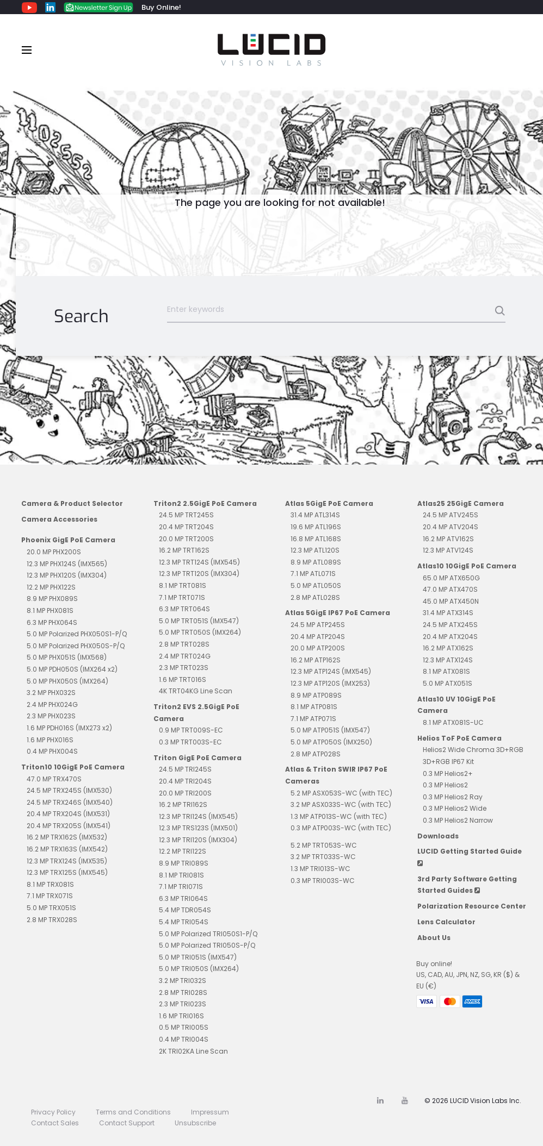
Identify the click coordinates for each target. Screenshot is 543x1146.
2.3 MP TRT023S (183, 667)
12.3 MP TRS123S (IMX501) (198, 827)
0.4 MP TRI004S (183, 1039)
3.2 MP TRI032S (182, 980)
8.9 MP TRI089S (183, 863)
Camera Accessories (59, 519)
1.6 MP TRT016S (182, 679)
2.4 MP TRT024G (185, 656)
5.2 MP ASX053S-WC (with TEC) (341, 793)
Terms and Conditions (133, 1112)
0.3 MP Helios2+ (448, 773)
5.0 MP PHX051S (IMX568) (67, 657)
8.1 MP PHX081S (50, 610)
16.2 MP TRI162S (183, 804)
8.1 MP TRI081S (181, 875)
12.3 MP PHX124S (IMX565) (67, 563)
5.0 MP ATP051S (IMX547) (330, 730)
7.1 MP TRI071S (181, 886)
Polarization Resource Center (471, 906)
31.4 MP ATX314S (448, 612)
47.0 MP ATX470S (450, 589)
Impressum (210, 1112)
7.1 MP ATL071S (313, 573)
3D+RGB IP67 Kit (448, 761)
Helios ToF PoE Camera (459, 738)
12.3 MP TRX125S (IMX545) (67, 872)
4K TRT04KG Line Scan (195, 691)
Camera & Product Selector (72, 503)
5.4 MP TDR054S (185, 910)
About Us (434, 937)
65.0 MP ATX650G (451, 578)
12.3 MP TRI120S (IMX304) (198, 839)
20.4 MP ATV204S (450, 526)
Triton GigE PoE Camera (197, 757)
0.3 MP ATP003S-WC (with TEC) (341, 827)
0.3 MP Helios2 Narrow (458, 820)
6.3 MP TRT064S (184, 608)
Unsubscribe (195, 1123)
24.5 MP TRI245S (185, 769)
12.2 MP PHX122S (51, 587)
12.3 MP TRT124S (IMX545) (199, 562)
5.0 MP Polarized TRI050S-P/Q (207, 945)
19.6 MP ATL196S (316, 526)
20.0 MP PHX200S (54, 551)
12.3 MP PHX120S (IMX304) (67, 575)
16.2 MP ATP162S (316, 660)
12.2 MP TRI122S (182, 851)
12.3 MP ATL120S (315, 550)
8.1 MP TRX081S (50, 884)
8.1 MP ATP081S (314, 706)
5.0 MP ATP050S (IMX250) (331, 742)
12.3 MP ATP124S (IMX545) (331, 671)
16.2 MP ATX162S (448, 648)
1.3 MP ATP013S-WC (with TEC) (339, 816)
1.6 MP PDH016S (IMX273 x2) (69, 727)
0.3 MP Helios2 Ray (453, 796)
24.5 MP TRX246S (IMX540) (70, 802)
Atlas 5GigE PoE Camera (329, 503)
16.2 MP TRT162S (184, 550)
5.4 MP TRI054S (183, 921)
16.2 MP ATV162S (448, 538)
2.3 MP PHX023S (51, 716)
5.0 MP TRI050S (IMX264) (199, 968)
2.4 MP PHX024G (52, 704)
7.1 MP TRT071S (182, 597)
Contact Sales (55, 1123)
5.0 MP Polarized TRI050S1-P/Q (208, 933)
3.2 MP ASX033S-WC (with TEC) (341, 804)
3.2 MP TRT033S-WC (323, 856)
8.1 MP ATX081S (446, 671)
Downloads (438, 836)
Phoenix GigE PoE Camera (68, 539)
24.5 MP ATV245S (450, 514)
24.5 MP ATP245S (318, 624)
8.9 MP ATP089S (316, 695)
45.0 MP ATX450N (451, 601)
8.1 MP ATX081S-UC (453, 722)
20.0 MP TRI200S (185, 793)
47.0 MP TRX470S (54, 779)
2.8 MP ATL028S (315, 597)
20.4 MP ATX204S (450, 636)
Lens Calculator (446, 921)
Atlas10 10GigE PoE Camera (466, 566)
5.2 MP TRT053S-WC (324, 845)
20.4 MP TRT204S (186, 526)
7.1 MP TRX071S (50, 895)
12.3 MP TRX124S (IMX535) (67, 861)
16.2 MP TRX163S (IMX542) (67, 849)
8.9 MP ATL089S (316, 562)
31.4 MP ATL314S (315, 514)
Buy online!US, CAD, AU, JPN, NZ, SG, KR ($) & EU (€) (468, 975)
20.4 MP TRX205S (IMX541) (68, 825)
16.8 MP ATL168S (316, 538)
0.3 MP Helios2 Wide (454, 808)
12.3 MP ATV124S (448, 550)
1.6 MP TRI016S (181, 1015)
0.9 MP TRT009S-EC (191, 730)
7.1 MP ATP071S (313, 718)
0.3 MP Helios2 (445, 785)
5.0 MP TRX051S (51, 907)
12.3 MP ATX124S (448, 660)
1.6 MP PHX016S (50, 739)
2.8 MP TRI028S (183, 992)
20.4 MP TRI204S (185, 781)
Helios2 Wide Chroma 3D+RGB (473, 749)
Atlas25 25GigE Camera (460, 503)
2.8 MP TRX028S (52, 919)
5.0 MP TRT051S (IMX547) (199, 620)
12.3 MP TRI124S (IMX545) (198, 816)
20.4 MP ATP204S (318, 636)
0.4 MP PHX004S (52, 751)
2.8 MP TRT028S (184, 644)
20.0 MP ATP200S (318, 648)
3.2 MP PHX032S (51, 692)
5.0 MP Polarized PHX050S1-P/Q (77, 633)
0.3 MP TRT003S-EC (190, 742)
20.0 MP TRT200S (186, 538)
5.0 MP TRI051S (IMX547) (198, 957)
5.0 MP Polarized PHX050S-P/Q (76, 645)
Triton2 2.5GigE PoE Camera (205, 503)
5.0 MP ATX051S (447, 683)
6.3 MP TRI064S (183, 898)
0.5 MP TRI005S (183, 1027)
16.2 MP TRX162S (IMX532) (67, 837)
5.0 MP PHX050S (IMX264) (67, 681)
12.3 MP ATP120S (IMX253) (330, 683)
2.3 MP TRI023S (182, 1004)
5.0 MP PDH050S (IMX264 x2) (72, 669)
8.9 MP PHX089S (52, 598)
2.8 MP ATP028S (316, 754)
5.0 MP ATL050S (316, 585)
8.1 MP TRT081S (182, 585)
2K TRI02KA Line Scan (193, 1051)
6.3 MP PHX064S (52, 622)
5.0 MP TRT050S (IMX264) (200, 632)
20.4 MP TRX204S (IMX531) (68, 813)
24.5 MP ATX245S (450, 624)
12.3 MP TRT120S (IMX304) (199, 573)
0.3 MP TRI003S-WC (323, 880)
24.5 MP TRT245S (186, 514)
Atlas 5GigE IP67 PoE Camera (337, 612)
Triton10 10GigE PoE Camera (73, 767)
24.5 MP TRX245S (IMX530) (69, 790)
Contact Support (127, 1123)
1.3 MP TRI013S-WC (320, 868)
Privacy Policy (53, 1112)
